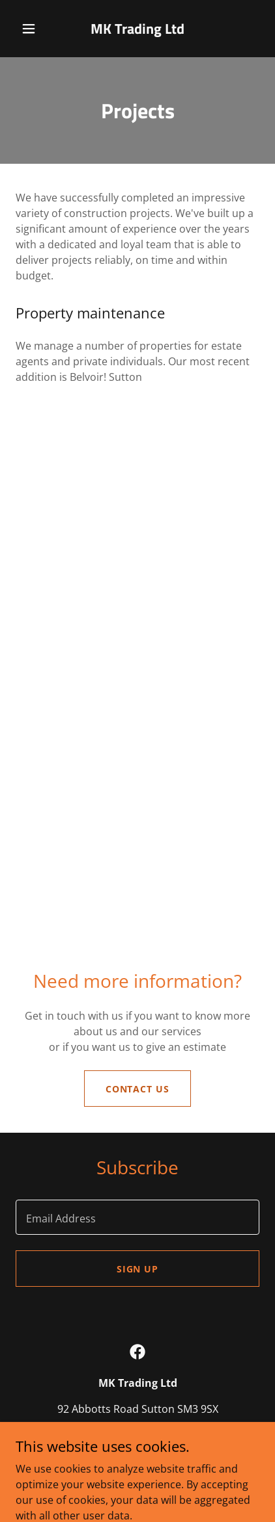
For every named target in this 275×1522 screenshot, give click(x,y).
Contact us (138, 1089)
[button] (31, 29)
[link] (138, 28)
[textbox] (137, 1217)
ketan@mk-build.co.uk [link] (184, 1435)
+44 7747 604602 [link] (78, 1435)
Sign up (138, 1269)
